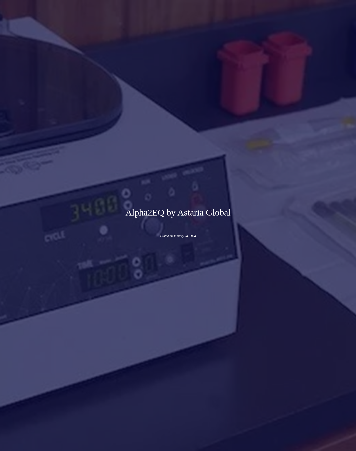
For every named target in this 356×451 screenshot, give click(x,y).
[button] (106, 15)
